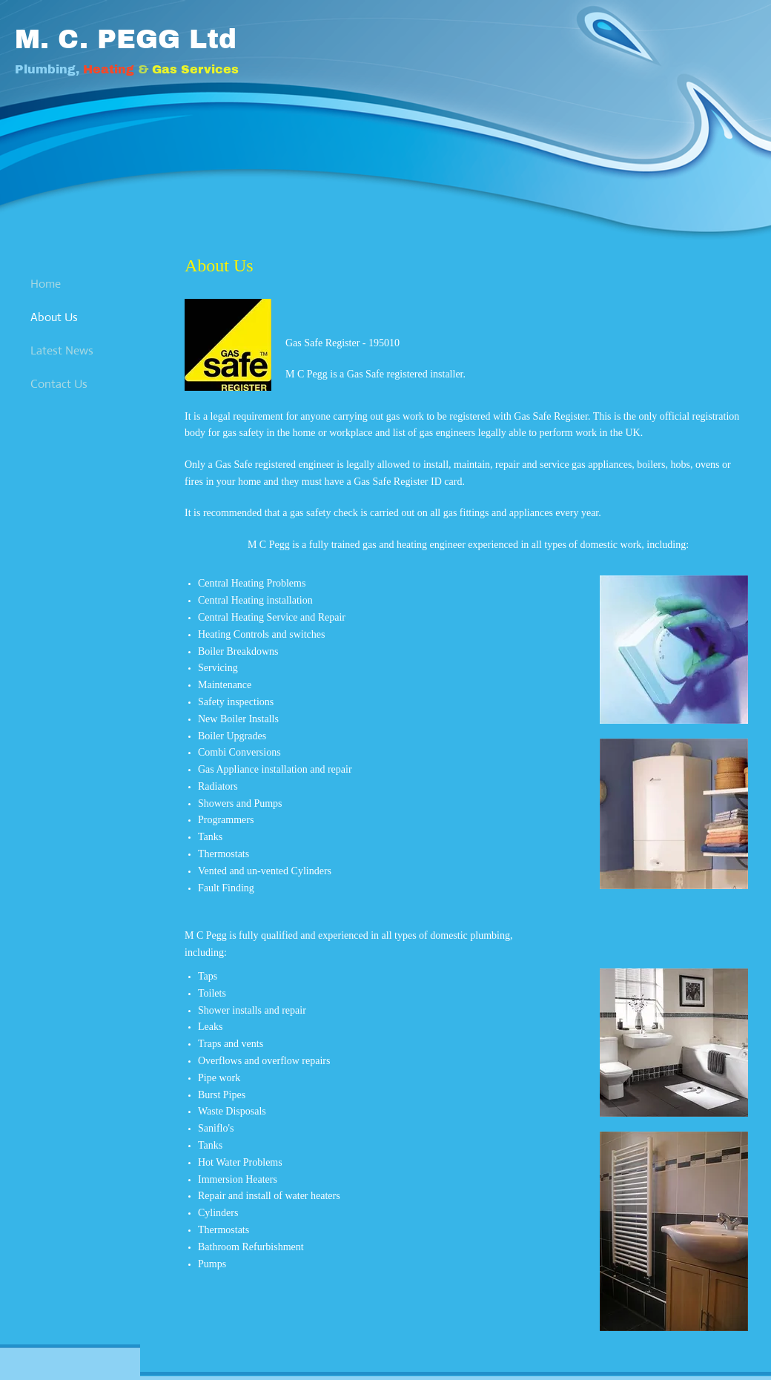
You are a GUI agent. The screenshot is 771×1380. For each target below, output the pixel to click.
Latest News (61, 350)
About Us (54, 317)
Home (45, 283)
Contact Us (58, 384)
